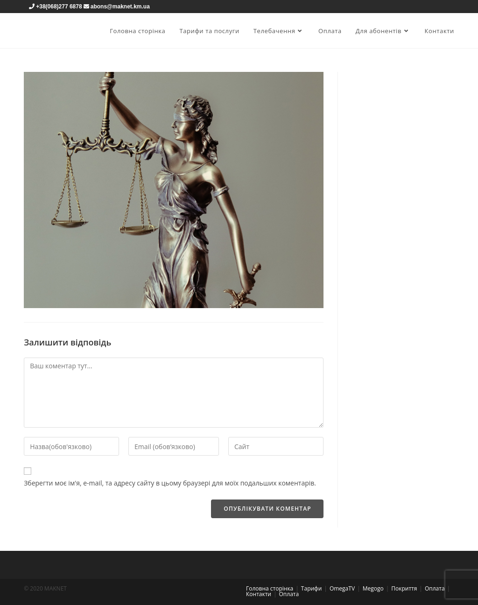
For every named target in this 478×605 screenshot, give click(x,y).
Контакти (258, 594)
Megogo (373, 588)
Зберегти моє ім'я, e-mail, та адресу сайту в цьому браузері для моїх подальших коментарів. (170, 482)
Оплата (435, 588)
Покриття (404, 588)
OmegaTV (342, 588)
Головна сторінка (269, 588)
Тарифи (311, 588)
